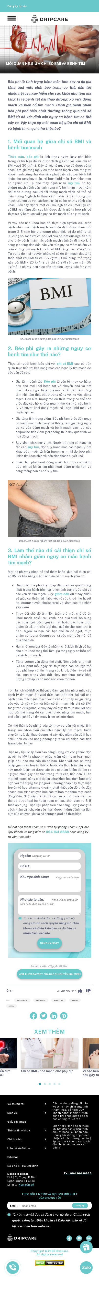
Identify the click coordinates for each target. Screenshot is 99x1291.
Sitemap (13, 1157)
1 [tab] (40, 1086)
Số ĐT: (25, 866)
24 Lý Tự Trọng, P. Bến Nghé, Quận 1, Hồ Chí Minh (21, 1181)
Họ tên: (25, 856)
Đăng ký (80, 1205)
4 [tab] (54, 1086)
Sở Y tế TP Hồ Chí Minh (22, 1165)
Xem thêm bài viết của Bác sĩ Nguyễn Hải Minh (50, 974)
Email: (14, 1205)
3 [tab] (49, 1086)
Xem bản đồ (26, 1184)
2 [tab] (45, 1086)
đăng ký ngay (49, 943)
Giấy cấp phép (16, 1121)
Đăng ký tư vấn (17, 6)
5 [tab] (59, 1086)
